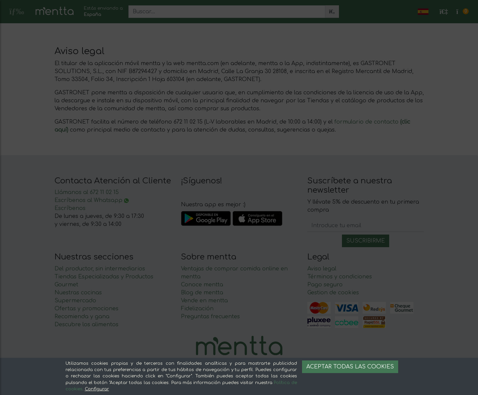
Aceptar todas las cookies (350, 367)
